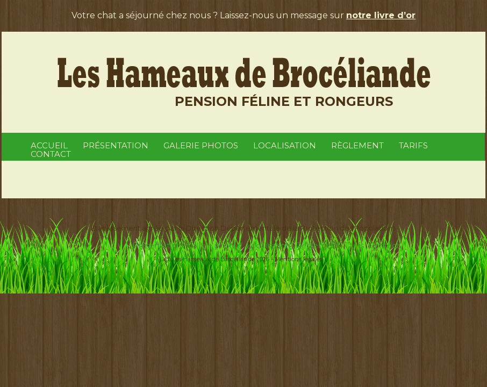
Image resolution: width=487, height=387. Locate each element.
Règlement (357, 145)
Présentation (115, 145)
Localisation (284, 145)
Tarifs (413, 145)
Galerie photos (200, 145)
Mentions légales (299, 259)
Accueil (49, 145)
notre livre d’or (381, 15)
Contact (51, 154)
